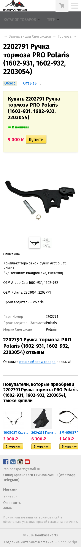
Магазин (10, 489)
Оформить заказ (12, 505)
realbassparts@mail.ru (21, 469)
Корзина (10, 497)
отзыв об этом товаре (37, 362)
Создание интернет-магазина (29, 542)
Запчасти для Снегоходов (30, 36)
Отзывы (30, 83)
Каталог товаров (20, 20)
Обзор (10, 83)
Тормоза (64, 36)
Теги (51, 20)
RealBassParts (46, 535)
